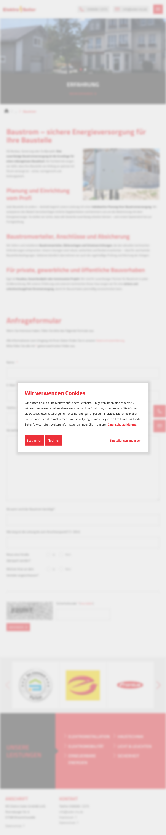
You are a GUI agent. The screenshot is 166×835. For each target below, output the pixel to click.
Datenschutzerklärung (121, 424)
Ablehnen (54, 440)
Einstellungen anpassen (125, 440)
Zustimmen (34, 440)
